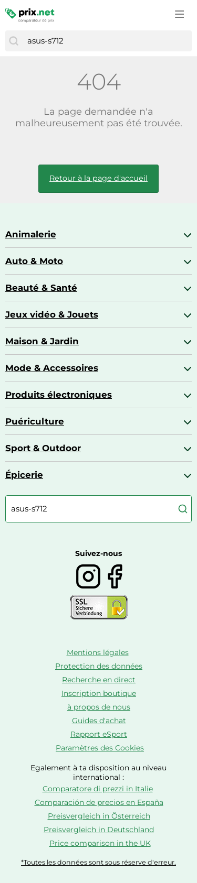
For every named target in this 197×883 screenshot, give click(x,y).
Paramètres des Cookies (100, 748)
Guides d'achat (99, 720)
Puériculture (34, 421)
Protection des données (98, 666)
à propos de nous (98, 707)
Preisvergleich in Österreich (99, 816)
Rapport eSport (98, 734)
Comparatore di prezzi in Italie (98, 788)
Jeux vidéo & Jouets (51, 314)
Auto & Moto (34, 261)
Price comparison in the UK (100, 843)
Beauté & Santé (41, 287)
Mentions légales (98, 652)
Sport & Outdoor (43, 448)
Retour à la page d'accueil (98, 178)
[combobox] (107, 40)
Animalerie (30, 234)
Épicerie (24, 475)
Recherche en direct (99, 679)
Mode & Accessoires (51, 368)
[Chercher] (13, 40)
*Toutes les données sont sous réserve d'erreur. (98, 862)
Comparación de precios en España (99, 802)
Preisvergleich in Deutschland (99, 829)
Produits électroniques (58, 394)
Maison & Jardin (42, 341)
